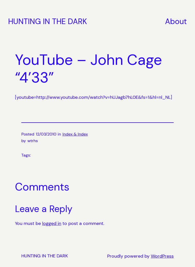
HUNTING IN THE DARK (47, 21)
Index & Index (75, 134)
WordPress (162, 256)
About (176, 21)
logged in (51, 223)
